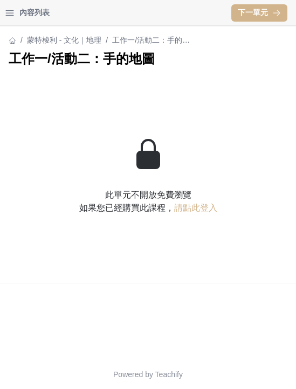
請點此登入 (195, 207)
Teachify (169, 374)
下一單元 (259, 12)
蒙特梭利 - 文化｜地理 (64, 40)
